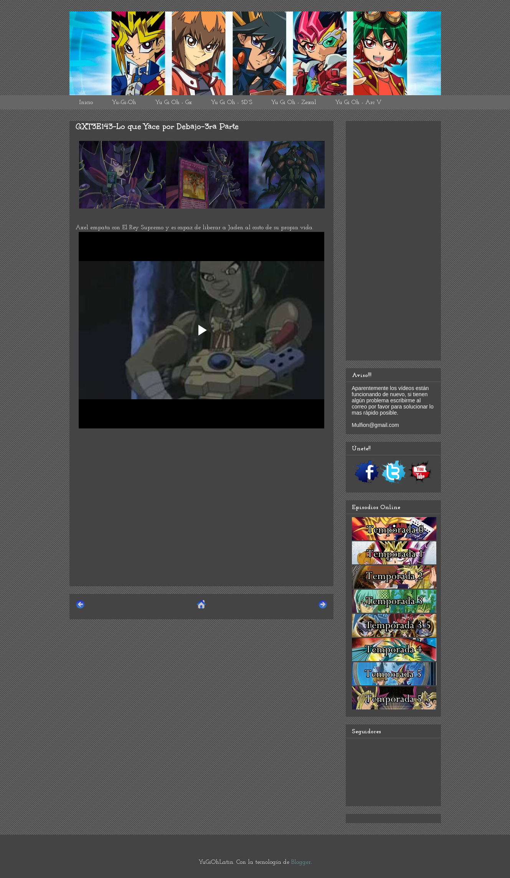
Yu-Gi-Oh (124, 102)
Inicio (86, 102)
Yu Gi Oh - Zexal (293, 102)
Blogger (301, 862)
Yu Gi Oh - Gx (173, 102)
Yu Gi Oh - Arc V (358, 102)
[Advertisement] (201, 526)
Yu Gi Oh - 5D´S (231, 102)
